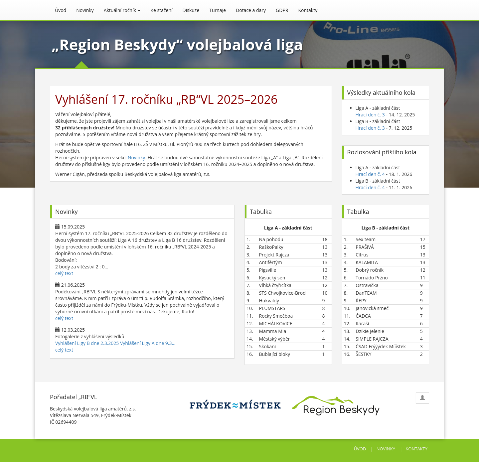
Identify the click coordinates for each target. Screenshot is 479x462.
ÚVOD (360, 449)
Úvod (60, 10)
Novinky (84, 10)
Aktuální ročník (122, 10)
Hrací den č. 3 (370, 114)
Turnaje (217, 10)
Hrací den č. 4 (370, 174)
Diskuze (191, 10)
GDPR (282, 10)
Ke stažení (161, 10)
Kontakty (308, 10)
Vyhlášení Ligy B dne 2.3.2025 (87, 343)
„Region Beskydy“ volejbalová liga (177, 44)
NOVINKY (386, 449)
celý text (64, 273)
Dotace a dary (251, 10)
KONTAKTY (416, 449)
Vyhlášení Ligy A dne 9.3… (147, 343)
